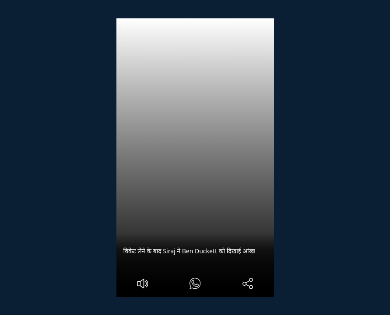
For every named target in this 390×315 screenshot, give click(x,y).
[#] (195, 284)
